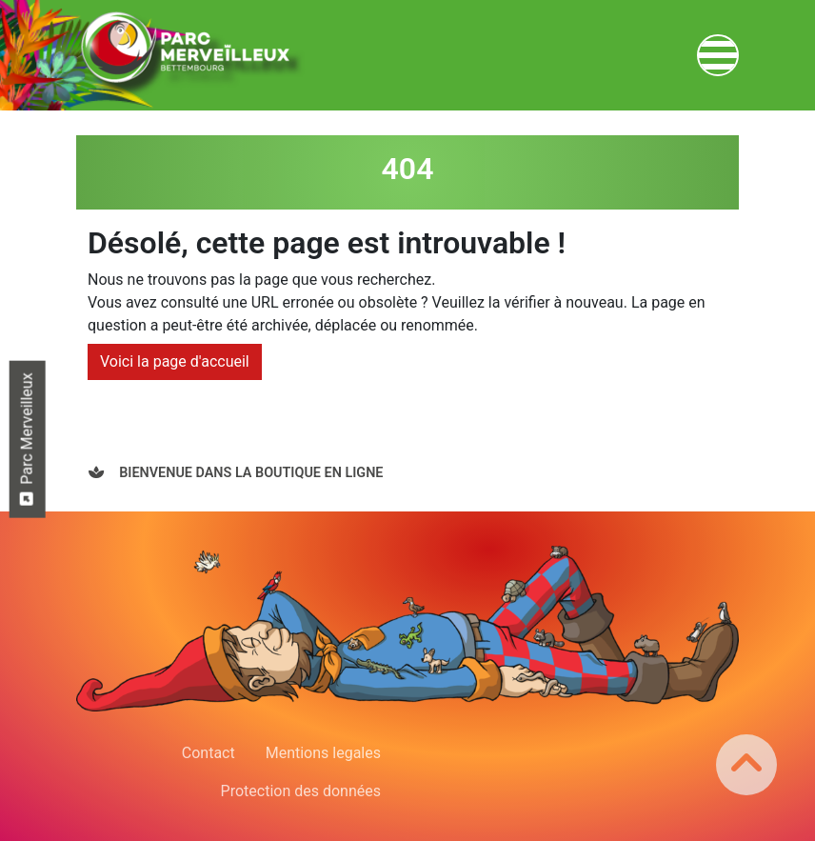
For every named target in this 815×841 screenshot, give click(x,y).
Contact (208, 753)
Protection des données (301, 791)
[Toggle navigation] (718, 55)
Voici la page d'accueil (174, 361)
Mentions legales (323, 753)
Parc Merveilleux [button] (26, 438)
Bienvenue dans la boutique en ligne (250, 473)
